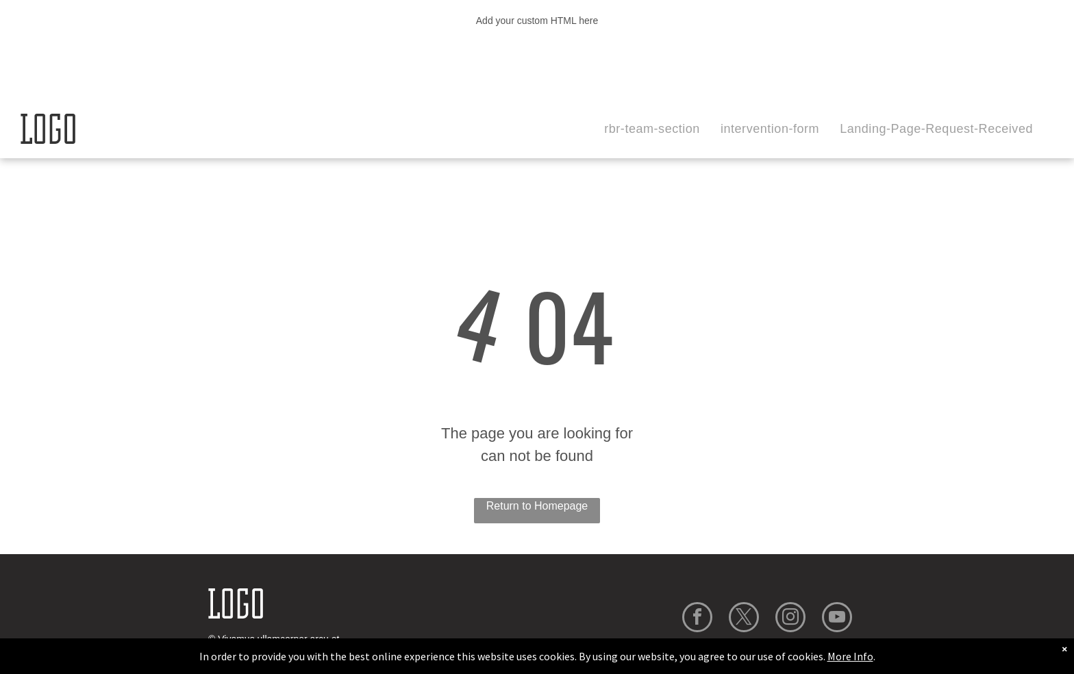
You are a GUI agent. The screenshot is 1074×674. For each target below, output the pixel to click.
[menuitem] (652, 129)
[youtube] (837, 619)
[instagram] (790, 619)
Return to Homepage (537, 506)
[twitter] (744, 619)
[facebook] (697, 619)
